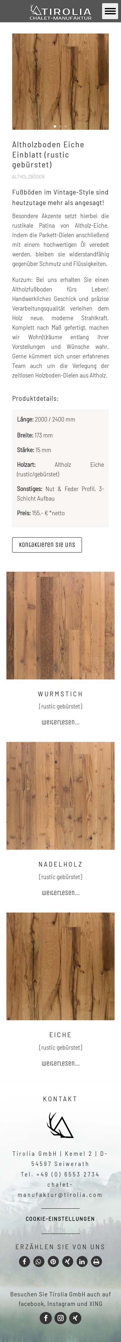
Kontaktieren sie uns (47, 544)
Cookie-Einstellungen (60, 1218)
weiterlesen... (61, 722)
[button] (24, 1261)
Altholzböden (28, 176)
